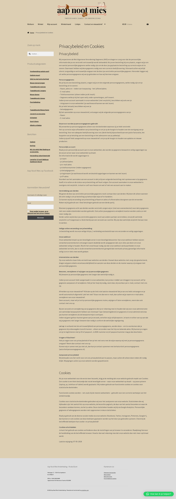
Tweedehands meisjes (38, 87)
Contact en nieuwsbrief (93, 24)
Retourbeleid (107, 474)
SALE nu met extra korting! (39, 79)
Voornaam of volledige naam (37, 195)
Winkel (40, 24)
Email (29, 203)
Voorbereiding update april (39, 71)
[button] (159, 494)
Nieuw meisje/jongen (37, 83)
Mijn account (52, 24)
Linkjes (77, 24)
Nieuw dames (34, 95)
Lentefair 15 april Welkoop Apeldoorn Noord (39, 161)
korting (32, 146)
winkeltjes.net (85, 490)
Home (32, 33)
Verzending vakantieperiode (40, 156)
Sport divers (34, 121)
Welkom (30, 24)
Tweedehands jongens (38, 91)
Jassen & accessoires (37, 114)
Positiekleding (35, 102)
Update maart (35, 75)
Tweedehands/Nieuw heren (39, 110)
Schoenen (33, 118)
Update (32, 142)
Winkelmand (66, 24)
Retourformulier (108, 476)
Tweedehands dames (37, 98)
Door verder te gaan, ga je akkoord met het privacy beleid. (38, 212)
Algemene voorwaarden (110, 472)
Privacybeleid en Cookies (110, 478)
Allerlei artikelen (36, 125)
